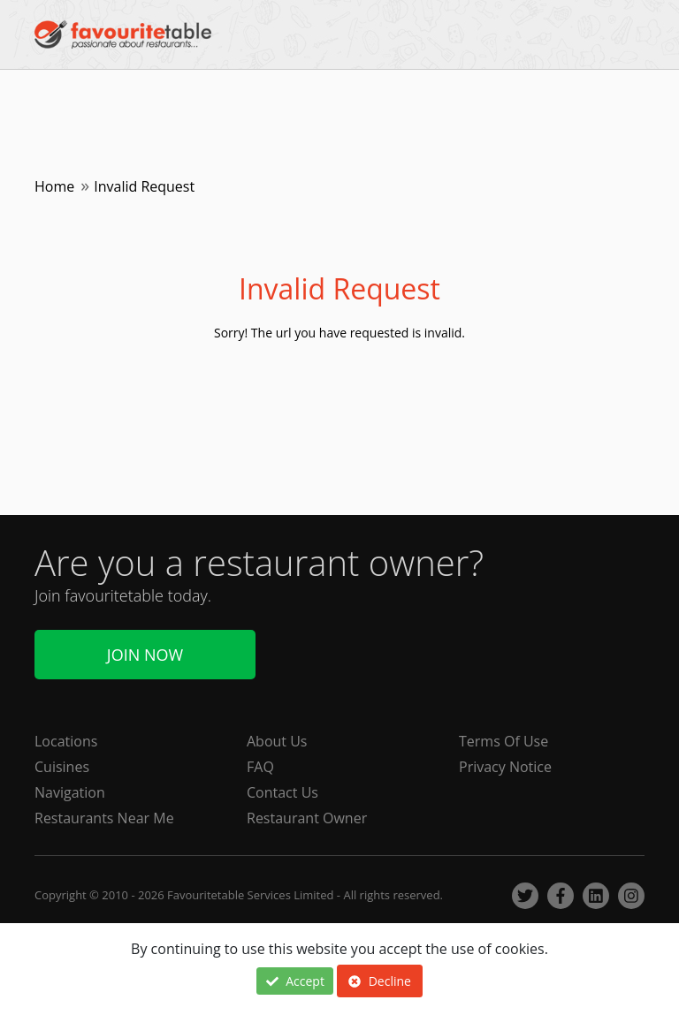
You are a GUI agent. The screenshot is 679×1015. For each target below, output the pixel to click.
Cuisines (61, 766)
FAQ (260, 766)
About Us (277, 741)
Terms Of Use (503, 741)
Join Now (145, 654)
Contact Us (282, 792)
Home (54, 186)
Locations (65, 741)
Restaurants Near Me (104, 818)
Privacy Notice (505, 766)
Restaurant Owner (307, 818)
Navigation (69, 792)
